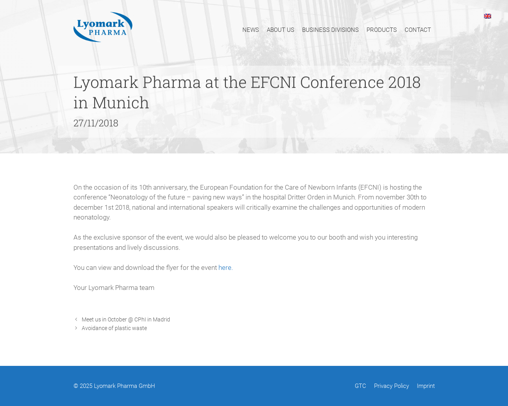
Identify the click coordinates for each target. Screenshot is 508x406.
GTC (360, 385)
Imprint (426, 385)
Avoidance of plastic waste (114, 328)
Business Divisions (330, 29)
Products (382, 29)
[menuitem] (487, 15)
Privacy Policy (391, 385)
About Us (280, 29)
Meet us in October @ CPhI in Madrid (126, 319)
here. (225, 267)
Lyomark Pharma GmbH (124, 385)
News (250, 29)
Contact (418, 29)
